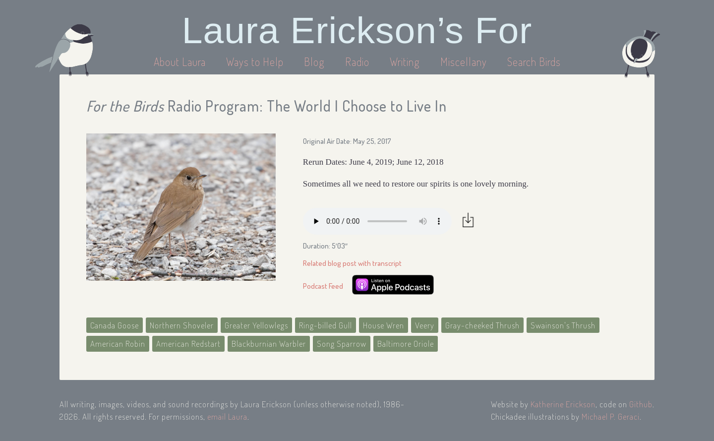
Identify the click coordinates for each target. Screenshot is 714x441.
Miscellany (463, 61)
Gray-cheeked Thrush (482, 325)
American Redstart (188, 343)
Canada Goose (114, 325)
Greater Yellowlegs (256, 325)
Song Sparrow (341, 343)
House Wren (383, 325)
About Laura (181, 61)
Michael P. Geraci (611, 416)
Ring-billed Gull (325, 325)
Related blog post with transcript (352, 263)
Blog (314, 61)
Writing (405, 61)
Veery (424, 325)
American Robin (117, 343)
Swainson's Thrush (563, 325)
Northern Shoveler (182, 325)
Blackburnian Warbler (269, 343)
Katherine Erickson (563, 404)
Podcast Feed (323, 286)
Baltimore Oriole (405, 343)
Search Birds (534, 61)
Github (641, 404)
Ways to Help (256, 61)
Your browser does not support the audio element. (377, 221)
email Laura (227, 416)
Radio (358, 61)
